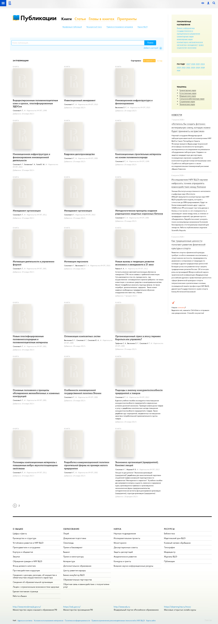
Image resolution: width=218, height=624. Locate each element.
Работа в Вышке (20, 596)
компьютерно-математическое (190, 42)
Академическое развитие (125, 556)
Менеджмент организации (27, 210)
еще (178, 70)
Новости (177, 114)
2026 (193, 64)
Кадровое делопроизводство (79, 154)
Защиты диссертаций (123, 552)
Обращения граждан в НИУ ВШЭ (27, 561)
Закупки (16, 556)
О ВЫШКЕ (18, 529)
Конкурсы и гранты (122, 561)
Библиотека (169, 533)
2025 (198, 64)
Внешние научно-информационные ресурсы (133, 566)
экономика (191, 47)
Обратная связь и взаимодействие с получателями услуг (86, 585)
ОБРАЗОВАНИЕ (71, 529)
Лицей (66, 533)
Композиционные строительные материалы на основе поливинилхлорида (138, 156)
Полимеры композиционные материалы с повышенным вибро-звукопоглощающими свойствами (35, 465)
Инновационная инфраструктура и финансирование (134, 102)
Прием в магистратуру (73, 556)
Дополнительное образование (77, 566)
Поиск (150, 43)
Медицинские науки (187, 96)
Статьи (80, 18)
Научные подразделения (125, 533)
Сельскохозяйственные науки (191, 98)
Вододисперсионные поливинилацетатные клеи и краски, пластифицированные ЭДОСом (35, 103)
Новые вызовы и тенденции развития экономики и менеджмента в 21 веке (134, 263)
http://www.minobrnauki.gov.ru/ (27, 606)
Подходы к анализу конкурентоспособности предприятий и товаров (139, 392)
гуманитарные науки (185, 36)
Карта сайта (150, 620)
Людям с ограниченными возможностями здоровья (36, 587)
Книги (66, 18)
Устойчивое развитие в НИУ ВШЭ (28, 542)
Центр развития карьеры (74, 570)
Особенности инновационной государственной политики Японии (82, 392)
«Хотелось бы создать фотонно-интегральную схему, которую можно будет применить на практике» (191, 127)
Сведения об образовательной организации (33, 582)
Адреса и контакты (25, 620)
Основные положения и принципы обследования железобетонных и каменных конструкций (36, 393)
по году (159, 61)
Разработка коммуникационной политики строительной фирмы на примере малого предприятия (86, 465)
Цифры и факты (20, 533)
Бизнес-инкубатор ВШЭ (74, 575)
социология (182, 47)
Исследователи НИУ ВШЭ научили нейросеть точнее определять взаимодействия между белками (190, 183)
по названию (148, 61)
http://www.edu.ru (122, 606)
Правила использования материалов (119, 27)
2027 (188, 64)
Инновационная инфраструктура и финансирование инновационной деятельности (31, 157)
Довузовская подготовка (74, 538)
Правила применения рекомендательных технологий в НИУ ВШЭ (118, 620)
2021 (188, 67)
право (201, 45)
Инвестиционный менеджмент (79, 100)
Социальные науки (187, 101)
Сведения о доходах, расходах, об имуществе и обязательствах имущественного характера (35, 576)
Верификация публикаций (72, 27)
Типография (169, 547)
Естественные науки (187, 93)
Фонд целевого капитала (24, 566)
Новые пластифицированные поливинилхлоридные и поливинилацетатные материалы (30, 339)
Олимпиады (68, 542)
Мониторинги (120, 542)
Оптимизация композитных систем (82, 336)
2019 (198, 67)
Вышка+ (66, 552)
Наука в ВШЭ (142, 27)
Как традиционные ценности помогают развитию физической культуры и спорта (188, 244)
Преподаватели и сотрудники (26, 547)
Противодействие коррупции (26, 570)
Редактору (208, 620)
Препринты (127, 18)
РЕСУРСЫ (169, 529)
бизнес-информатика (186, 28)
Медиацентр (169, 552)
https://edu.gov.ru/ (71, 606)
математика (182, 45)
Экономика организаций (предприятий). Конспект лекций (136, 464)
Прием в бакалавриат (73, 547)
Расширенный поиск (94, 27)
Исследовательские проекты (127, 538)
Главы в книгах (101, 18)
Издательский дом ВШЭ (174, 538)
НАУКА (117, 529)
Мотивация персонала (76, 261)
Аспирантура (69, 561)
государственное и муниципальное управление (188, 32)
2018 (203, 67)
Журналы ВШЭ (170, 556)
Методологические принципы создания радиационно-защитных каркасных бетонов (139, 212)
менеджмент (192, 45)
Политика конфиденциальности (77, 620)
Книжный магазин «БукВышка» (177, 542)
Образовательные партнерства (77, 579)
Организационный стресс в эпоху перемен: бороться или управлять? (138, 338)
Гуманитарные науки (187, 90)
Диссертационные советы (126, 547)
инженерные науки (185, 39)
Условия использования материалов (48, 620)
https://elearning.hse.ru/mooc (177, 606)
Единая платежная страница (25, 591)
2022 (184, 67)
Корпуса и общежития (23, 552)
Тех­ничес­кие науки (187, 104)
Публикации (38, 18)
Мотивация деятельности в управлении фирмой (33, 263)
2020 (193, 67)
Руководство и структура (24, 538)
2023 (179, 67)
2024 (202, 64)
